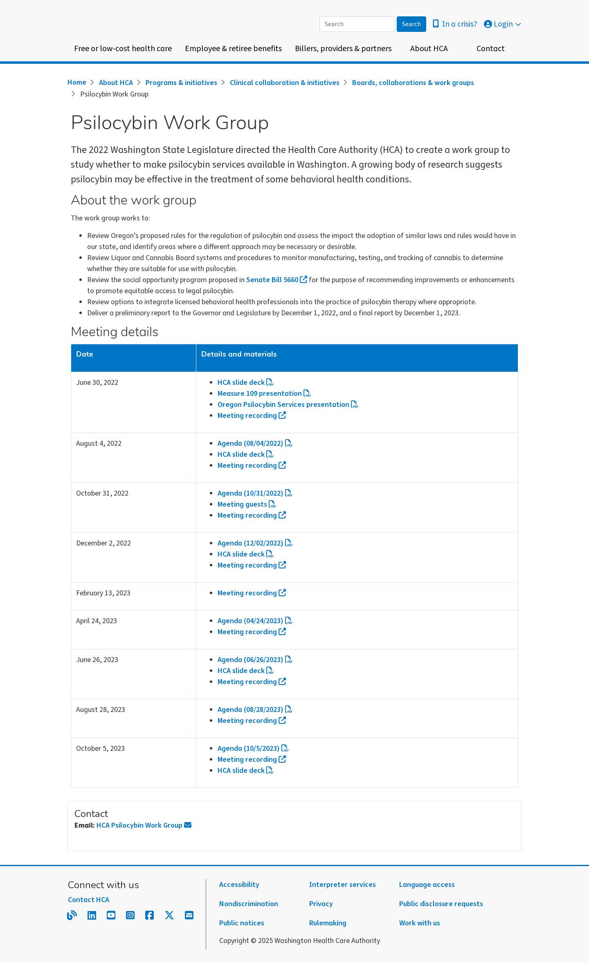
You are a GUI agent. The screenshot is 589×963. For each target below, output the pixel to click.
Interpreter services (342, 885)
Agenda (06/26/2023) (255, 660)
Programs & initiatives (181, 83)
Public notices (241, 923)
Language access (427, 885)
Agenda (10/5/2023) (253, 748)
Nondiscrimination (248, 904)
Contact (491, 48)
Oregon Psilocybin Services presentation (288, 405)
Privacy (321, 904)
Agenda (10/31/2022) (255, 493)
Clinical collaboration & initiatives (284, 83)
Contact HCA (88, 900)
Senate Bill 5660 (276, 280)
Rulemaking (327, 923)
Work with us (419, 923)
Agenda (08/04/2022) (255, 443)
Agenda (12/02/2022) (255, 543)
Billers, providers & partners (343, 48)
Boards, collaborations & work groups (413, 83)
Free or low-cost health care (123, 48)
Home (76, 82)
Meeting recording (252, 416)
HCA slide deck (246, 382)
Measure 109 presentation (264, 393)
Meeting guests (247, 504)
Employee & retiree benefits (233, 48)
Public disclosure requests (441, 904)
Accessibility (239, 885)
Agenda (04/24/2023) (255, 621)
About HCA (429, 48)
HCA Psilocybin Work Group (144, 825)
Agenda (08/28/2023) (255, 710)
